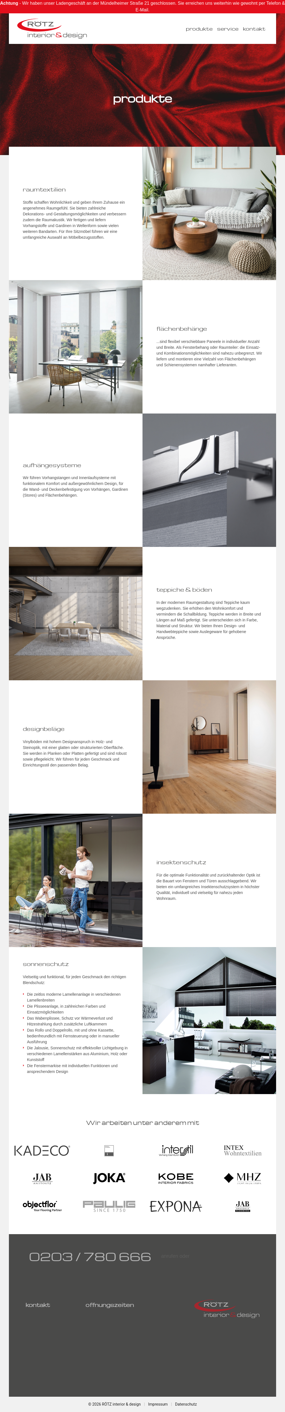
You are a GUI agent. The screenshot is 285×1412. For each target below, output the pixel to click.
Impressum (158, 1404)
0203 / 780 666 (90, 1256)
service (228, 28)
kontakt (254, 28)
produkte (199, 28)
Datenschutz (186, 1404)
